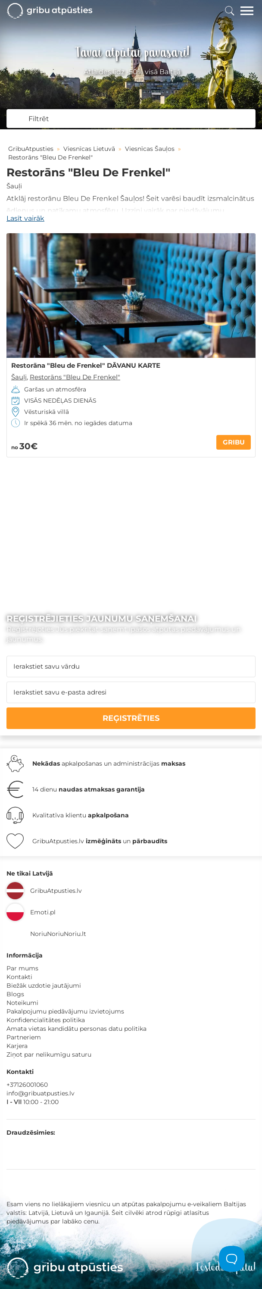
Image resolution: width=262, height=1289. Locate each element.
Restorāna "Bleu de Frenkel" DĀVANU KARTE (85, 365)
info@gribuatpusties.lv (40, 1093)
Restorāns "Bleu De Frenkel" (75, 377)
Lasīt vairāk (25, 218)
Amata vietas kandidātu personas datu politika (76, 1028)
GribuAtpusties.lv (56, 891)
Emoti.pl (43, 912)
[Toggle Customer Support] (232, 1259)
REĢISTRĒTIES (131, 718)
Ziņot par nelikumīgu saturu (48, 1054)
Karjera (17, 1046)
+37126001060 (27, 1085)
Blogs (15, 994)
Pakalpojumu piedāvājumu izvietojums (65, 1011)
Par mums (22, 968)
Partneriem (23, 1037)
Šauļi (14, 186)
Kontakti (19, 977)
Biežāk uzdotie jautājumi (43, 985)
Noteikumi (22, 1003)
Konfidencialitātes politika (45, 1020)
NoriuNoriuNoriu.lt (58, 934)
